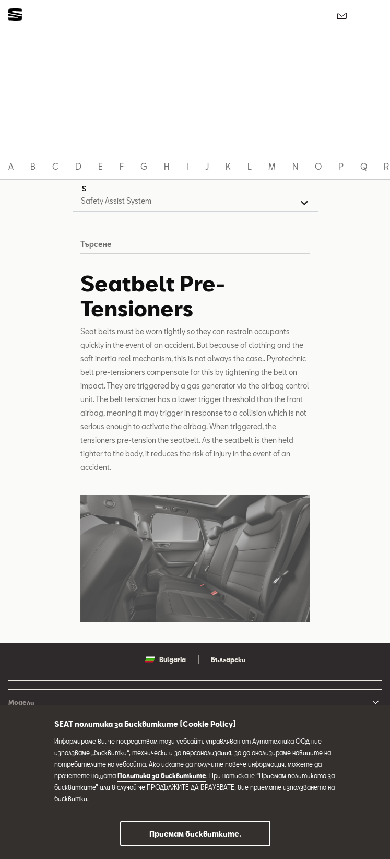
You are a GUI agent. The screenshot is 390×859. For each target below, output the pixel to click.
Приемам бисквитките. (195, 833)
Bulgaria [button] (165, 659)
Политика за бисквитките (161, 775)
